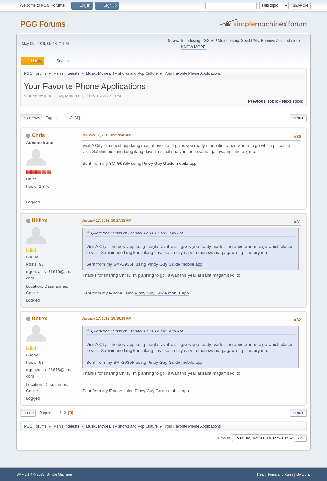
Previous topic (263, 101)
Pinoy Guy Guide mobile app (169, 163)
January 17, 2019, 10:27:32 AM (106, 220)
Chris (38, 135)
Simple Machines (60, 474)
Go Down (31, 118)
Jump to (223, 438)
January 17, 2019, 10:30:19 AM (106, 318)
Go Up (28, 413)
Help (260, 474)
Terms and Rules (280, 474)
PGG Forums (42, 23)
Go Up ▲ (303, 474)
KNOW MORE (193, 47)
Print (298, 118)
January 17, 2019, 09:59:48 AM (106, 135)
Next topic (292, 101)
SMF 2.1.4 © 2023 (30, 474)
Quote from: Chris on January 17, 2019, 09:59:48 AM (137, 233)
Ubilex (39, 220)
